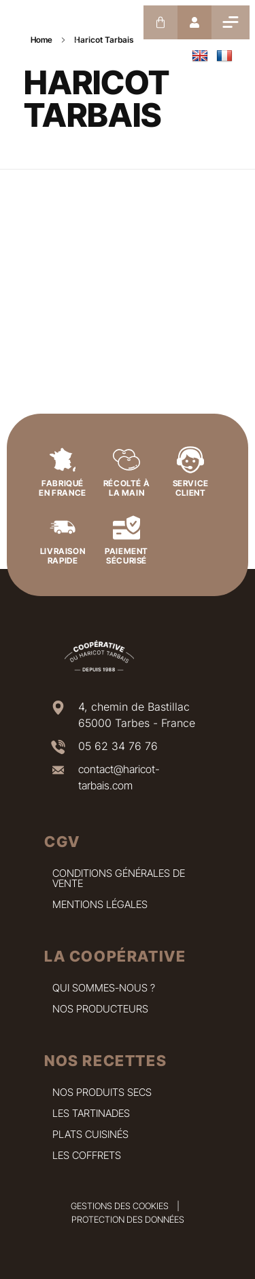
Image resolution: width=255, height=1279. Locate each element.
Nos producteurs (100, 1008)
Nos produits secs (102, 1092)
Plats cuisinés (90, 1134)
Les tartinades (91, 1113)
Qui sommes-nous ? (103, 987)
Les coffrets (86, 1155)
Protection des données (127, 1219)
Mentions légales (100, 904)
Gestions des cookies (120, 1205)
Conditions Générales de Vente (118, 878)
